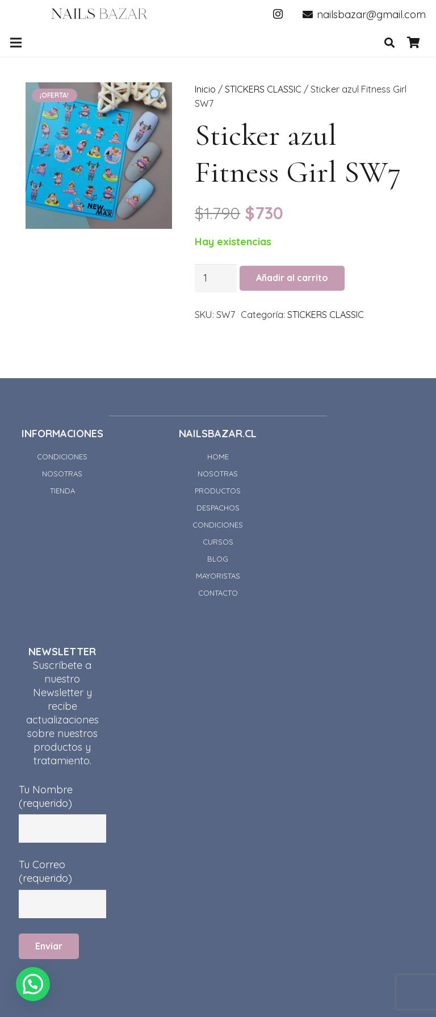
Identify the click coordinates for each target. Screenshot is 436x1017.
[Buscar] (389, 42)
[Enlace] (99, 14)
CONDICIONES (62, 456)
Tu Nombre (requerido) (62, 803)
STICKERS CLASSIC (263, 89)
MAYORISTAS (218, 575)
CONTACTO (218, 592)
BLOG (217, 558)
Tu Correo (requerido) (62, 878)
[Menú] (16, 42)
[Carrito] (413, 42)
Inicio (205, 89)
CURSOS (218, 541)
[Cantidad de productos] (216, 278)
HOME (218, 456)
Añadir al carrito (292, 277)
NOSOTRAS (62, 473)
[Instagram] (278, 14)
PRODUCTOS (218, 490)
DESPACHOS (218, 507)
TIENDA (62, 490)
